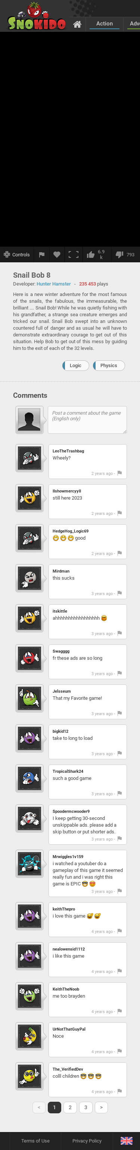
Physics (108, 365)
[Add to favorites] (57, 254)
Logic (75, 365)
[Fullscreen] (74, 254)
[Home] (77, 24)
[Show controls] (17, 254)
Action (104, 23)
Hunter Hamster (54, 284)
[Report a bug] (42, 254)
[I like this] (97, 254)
